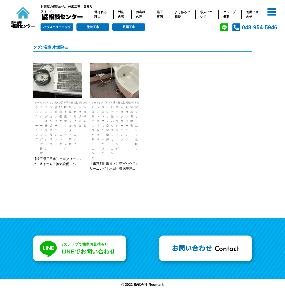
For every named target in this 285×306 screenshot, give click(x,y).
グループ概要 (229, 14)
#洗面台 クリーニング (128, 121)
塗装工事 (93, 27)
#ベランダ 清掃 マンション (47, 125)
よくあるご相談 (182, 14)
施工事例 (160, 14)
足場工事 (129, 27)
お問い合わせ (252, 14)
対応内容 (121, 14)
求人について (206, 14)
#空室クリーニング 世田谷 (137, 125)
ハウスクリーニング (57, 27)
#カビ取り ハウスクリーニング (94, 130)
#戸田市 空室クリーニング (66, 125)
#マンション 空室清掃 (108, 121)
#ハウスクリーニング (37, 121)
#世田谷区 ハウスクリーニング (113, 130)
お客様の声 (140, 14)
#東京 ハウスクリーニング (118, 125)
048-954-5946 (259, 27)
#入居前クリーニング (57, 121)
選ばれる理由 (100, 14)
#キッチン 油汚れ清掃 (99, 121)
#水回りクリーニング (123, 121)
